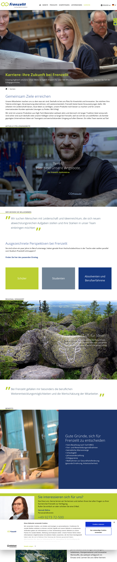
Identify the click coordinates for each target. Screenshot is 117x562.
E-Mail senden (48, 526)
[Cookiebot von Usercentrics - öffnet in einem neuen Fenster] (12, 558)
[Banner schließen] (114, 534)
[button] (44, 5)
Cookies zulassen (98, 536)
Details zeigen (28, 558)
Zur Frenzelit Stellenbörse (59, 172)
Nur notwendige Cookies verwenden (98, 543)
